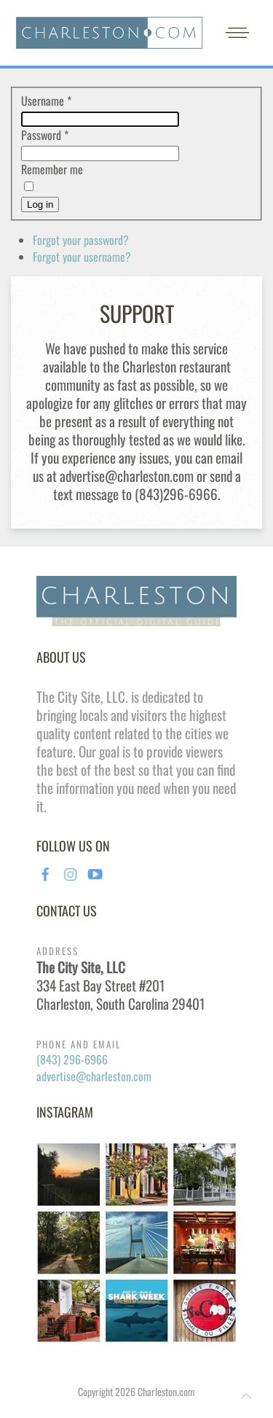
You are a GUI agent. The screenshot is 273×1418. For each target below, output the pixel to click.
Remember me (52, 169)
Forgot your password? (81, 240)
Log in (40, 204)
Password (44, 135)
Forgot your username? (82, 256)
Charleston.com (166, 1391)
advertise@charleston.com (93, 1076)
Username (46, 100)
